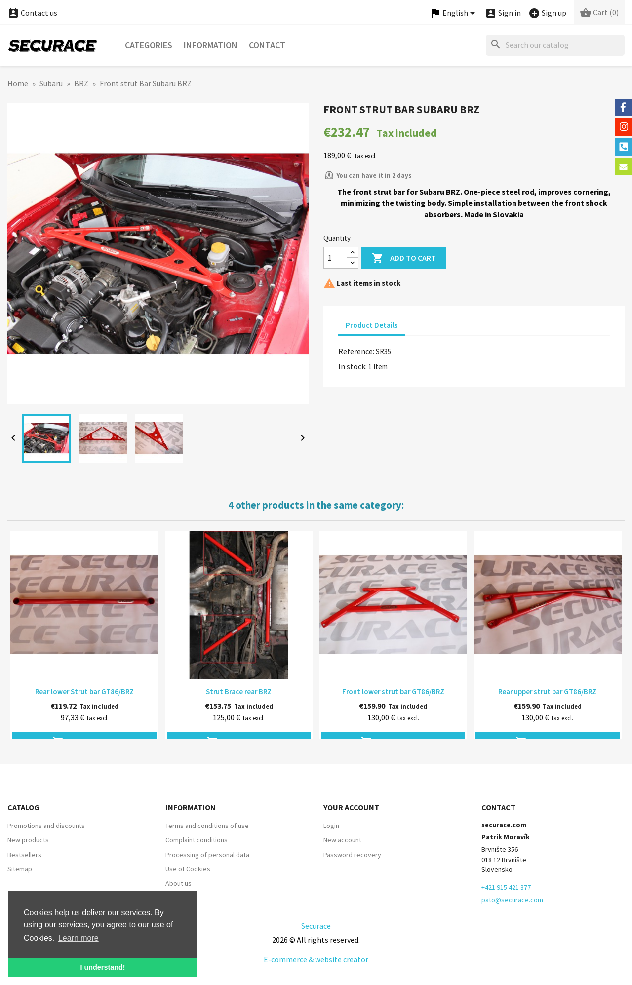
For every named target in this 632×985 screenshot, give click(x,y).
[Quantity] (335, 258)
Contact (267, 45)
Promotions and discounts (46, 825)
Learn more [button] (78, 938)
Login (331, 825)
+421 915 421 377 (506, 887)
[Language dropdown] (453, 13)
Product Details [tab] (372, 325)
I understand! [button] (102, 967)
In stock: (352, 366)
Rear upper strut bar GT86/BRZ (547, 691)
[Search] (555, 45)
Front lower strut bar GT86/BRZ (393, 691)
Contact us (32, 13)
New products (28, 839)
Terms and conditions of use (207, 825)
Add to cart (404, 258)
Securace (316, 926)
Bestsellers (24, 854)
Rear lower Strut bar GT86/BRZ (84, 691)
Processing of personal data (207, 854)
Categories (148, 45)
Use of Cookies (187, 869)
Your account (351, 807)
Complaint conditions (196, 839)
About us (178, 883)
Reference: (356, 351)
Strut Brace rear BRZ (239, 691)
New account (342, 839)
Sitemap (19, 869)
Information (210, 45)
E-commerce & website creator (316, 959)
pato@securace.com (512, 899)
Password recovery (352, 854)
